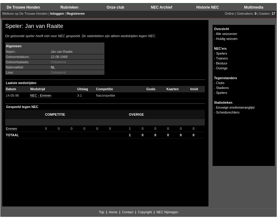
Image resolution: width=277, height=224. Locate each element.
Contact (127, 212)
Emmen (11, 128)
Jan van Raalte (44, 26)
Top (101, 212)
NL (53, 67)
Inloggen (57, 13)
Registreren (76, 13)
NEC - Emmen (40, 95)
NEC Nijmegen (167, 212)
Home (113, 212)
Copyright (145, 212)
